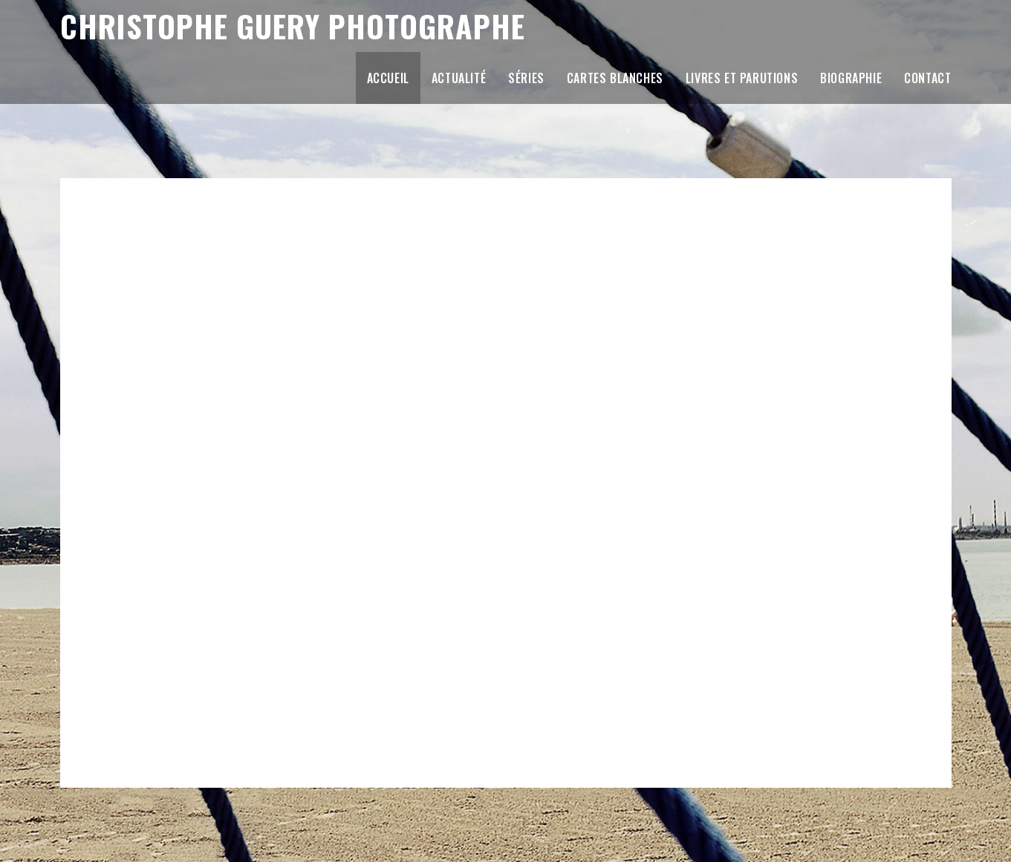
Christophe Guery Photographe (316, 26)
